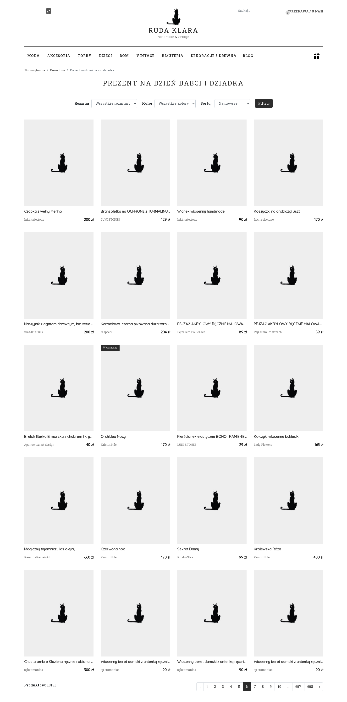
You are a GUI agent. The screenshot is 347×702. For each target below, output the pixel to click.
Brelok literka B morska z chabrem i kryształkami (59, 436)
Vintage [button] (145, 55)
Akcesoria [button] (58, 55)
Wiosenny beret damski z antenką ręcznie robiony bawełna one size (135, 661)
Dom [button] (124, 55)
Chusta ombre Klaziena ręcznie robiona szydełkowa (59, 661)
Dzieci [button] (105, 55)
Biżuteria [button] (172, 55)
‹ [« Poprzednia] (199, 686)
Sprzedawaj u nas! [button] (305, 11)
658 (310, 686)
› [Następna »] (319, 686)
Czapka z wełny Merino (43, 211)
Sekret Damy (188, 549)
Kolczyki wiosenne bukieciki (276, 436)
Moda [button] (33, 55)
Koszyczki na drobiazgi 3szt (277, 211)
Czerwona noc (113, 549)
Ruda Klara (173, 26)
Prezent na (57, 70)
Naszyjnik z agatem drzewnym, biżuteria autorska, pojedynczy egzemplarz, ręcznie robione (59, 324)
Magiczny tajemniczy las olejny (49, 549)
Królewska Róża (267, 549)
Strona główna (34, 70)
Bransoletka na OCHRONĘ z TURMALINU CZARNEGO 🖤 (135, 211)
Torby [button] (85, 55)
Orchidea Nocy (113, 436)
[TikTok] (48, 11)
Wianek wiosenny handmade (201, 211)
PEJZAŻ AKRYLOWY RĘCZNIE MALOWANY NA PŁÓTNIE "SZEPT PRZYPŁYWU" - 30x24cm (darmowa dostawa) (212, 324)
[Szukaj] (272, 10)
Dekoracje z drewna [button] (214, 55)
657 (298, 686)
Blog (248, 55)
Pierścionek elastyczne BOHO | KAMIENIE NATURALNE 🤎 (212, 436)
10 (279, 686)
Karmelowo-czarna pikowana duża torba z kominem (135, 324)
